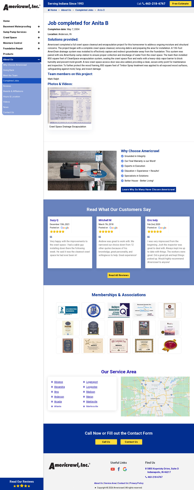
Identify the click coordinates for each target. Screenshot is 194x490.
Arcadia (58, 401)
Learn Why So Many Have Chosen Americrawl (148, 189)
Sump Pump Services (14, 31)
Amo (56, 391)
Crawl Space (10, 37)
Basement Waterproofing (17, 26)
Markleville (91, 401)
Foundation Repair (13, 48)
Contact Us (131, 442)
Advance (58, 382)
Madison (90, 391)
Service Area (110, 483)
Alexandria (59, 386)
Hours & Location (11, 96)
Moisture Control (12, 42)
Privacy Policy (136, 483)
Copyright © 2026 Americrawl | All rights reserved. (119, 488)
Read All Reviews (119, 275)
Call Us (106, 442)
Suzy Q (54, 220)
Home (52, 10)
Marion (89, 396)
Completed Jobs (84, 10)
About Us (66, 10)
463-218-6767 (153, 3)
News (6, 107)
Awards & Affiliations (13, 91)
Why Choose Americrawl (15, 64)
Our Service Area (118, 371)
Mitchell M (105, 220)
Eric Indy (152, 220)
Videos (6, 101)
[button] (38, 26)
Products (8, 53)
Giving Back (8, 70)
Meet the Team (10, 75)
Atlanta (57, 406)
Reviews (7, 85)
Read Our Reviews (22, 484)
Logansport (92, 382)
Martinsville (92, 406)
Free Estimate (180, 3)
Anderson (59, 396)
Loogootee (91, 386)
